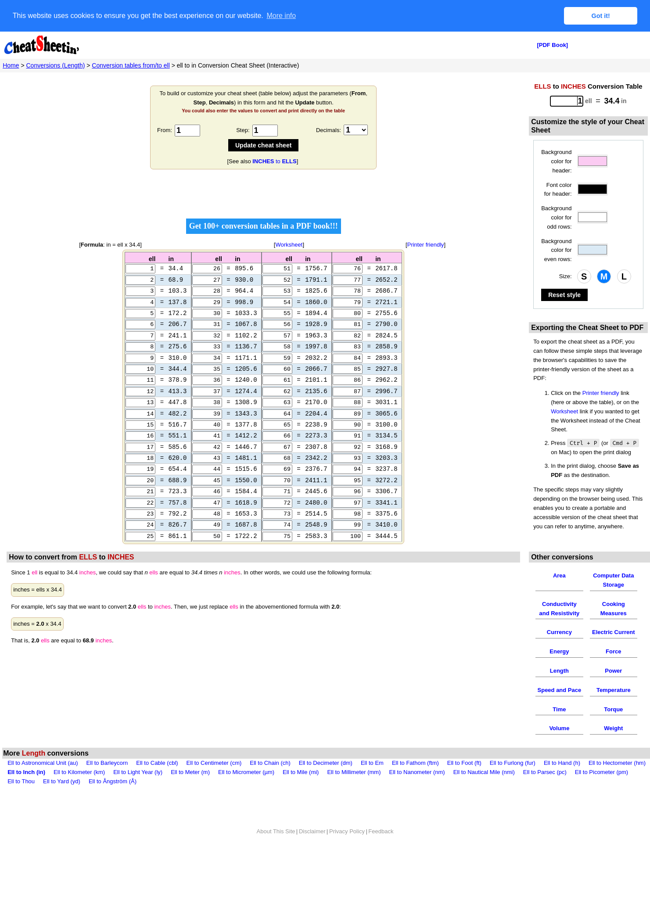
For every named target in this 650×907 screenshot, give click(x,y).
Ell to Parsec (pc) (545, 789)
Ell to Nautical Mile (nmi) (484, 789)
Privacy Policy (347, 849)
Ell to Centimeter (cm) (214, 781)
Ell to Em (372, 781)
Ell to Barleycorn (107, 781)
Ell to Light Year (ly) (137, 789)
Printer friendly (425, 244)
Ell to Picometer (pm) (601, 789)
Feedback (380, 849)
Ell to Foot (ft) (464, 781)
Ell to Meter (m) (190, 789)
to (274, 161)
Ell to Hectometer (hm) (617, 781)
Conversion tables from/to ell (130, 65)
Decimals (327, 130)
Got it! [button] (601, 15)
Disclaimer (312, 849)
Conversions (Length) (55, 65)
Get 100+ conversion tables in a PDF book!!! (263, 226)
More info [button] (281, 15)
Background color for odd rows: (556, 217)
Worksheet (288, 244)
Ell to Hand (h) (562, 781)
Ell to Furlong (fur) (512, 781)
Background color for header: (556, 161)
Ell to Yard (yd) (61, 799)
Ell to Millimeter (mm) (354, 789)
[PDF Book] (552, 45)
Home (11, 65)
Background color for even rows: (556, 250)
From (163, 130)
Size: (565, 276)
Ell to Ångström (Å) (112, 799)
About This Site (276, 849)
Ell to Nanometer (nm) (417, 789)
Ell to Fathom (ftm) (415, 781)
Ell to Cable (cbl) (157, 781)
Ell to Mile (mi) (301, 789)
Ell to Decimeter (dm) (325, 781)
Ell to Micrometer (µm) (246, 789)
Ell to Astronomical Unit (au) (42, 781)
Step (242, 130)
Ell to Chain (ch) (270, 781)
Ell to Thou (21, 799)
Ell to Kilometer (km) (79, 789)
